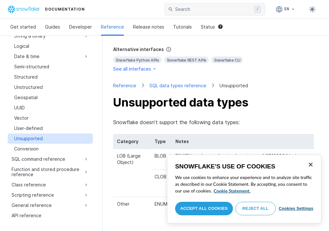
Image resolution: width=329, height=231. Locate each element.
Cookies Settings (296, 208)
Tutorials (182, 27)
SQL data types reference (177, 85)
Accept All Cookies (204, 208)
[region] (244, 189)
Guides (52, 27)
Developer (80, 27)
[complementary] (216, 59)
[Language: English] (285, 9)
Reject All (256, 208)
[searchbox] (213, 9)
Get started (23, 27)
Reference (112, 27)
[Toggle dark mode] (312, 9)
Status (212, 27)
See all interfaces (135, 69)
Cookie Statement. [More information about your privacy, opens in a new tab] (232, 190)
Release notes (148, 27)
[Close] (311, 165)
